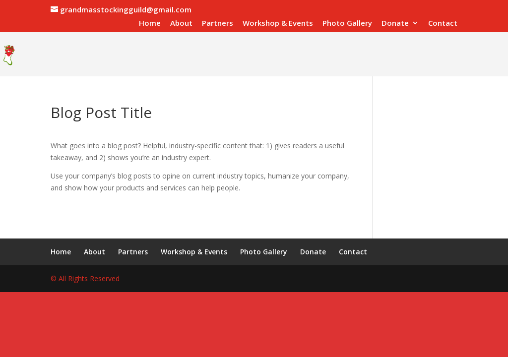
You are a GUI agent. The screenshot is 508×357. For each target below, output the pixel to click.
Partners (217, 23)
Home (150, 23)
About (181, 23)
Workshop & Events (278, 23)
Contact (442, 23)
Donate (395, 23)
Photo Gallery (347, 23)
